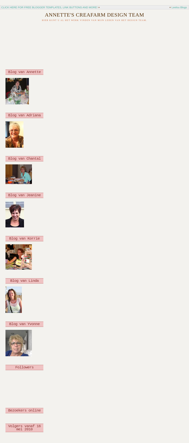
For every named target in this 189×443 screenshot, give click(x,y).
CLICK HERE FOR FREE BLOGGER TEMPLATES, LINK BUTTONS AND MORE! (49, 7)
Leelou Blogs (179, 7)
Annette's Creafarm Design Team (94, 15)
